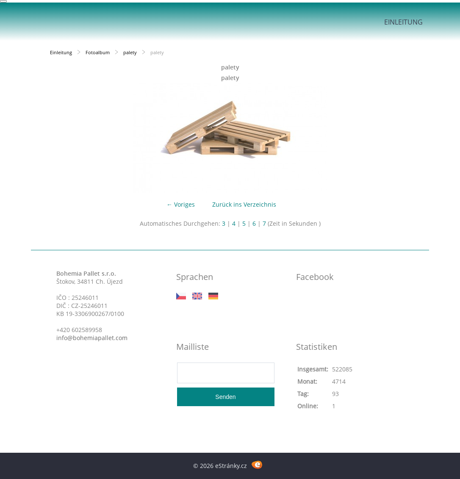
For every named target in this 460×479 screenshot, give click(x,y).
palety (130, 52)
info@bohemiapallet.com (91, 338)
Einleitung (403, 22)
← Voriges (180, 204)
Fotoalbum (98, 52)
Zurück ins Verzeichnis (244, 204)
